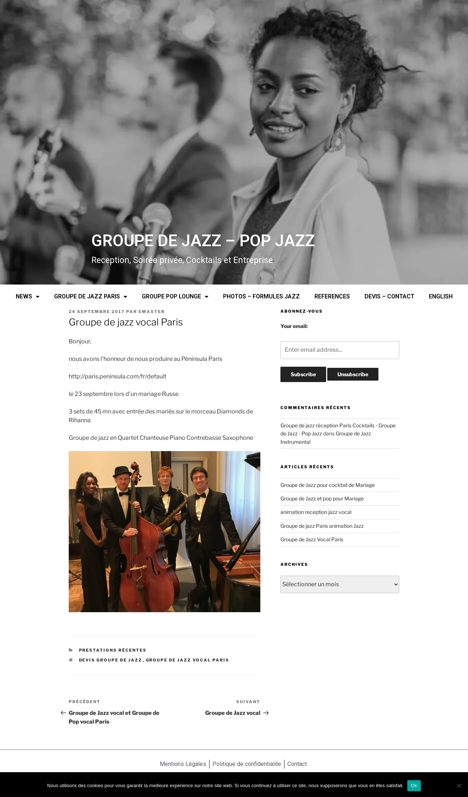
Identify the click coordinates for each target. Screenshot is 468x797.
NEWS (27, 296)
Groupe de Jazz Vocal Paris (311, 539)
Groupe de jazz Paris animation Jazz (322, 526)
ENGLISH (441, 296)
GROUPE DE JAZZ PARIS (90, 296)
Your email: (294, 326)
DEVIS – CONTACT (389, 296)
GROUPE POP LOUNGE (175, 296)
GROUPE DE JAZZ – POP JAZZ (203, 240)
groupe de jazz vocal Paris (188, 660)
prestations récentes (113, 650)
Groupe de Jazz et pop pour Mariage (322, 498)
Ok (414, 785)
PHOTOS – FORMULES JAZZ (261, 296)
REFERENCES (332, 296)
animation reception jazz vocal (315, 512)
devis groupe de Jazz (111, 660)
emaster (152, 311)
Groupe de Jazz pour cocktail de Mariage (327, 485)
